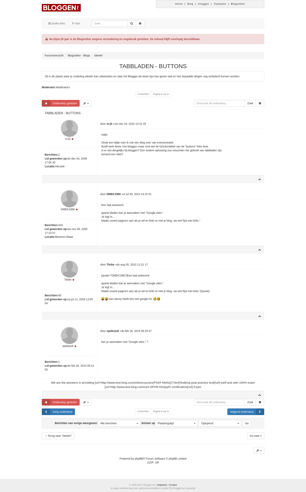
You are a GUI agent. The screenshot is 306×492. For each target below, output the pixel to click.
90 (59, 297)
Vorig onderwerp (57, 414)
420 (60, 226)
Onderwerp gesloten (59, 103)
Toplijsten (220, 3)
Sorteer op (169, 425)
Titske (67, 281)
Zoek (250, 103)
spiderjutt (67, 348)
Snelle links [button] (56, 23)
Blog (190, 3)
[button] (119, 425)
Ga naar (256, 437)
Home (179, 3)
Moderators (63, 87)
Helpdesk (162, 485)
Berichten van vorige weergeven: (98, 425)
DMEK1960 (68, 210)
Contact (173, 485)
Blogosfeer (238, 3)
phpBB (139, 460)
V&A (75, 23)
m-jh (67, 139)
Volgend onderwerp (247, 414)
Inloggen (203, 3)
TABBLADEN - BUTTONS (153, 66)
